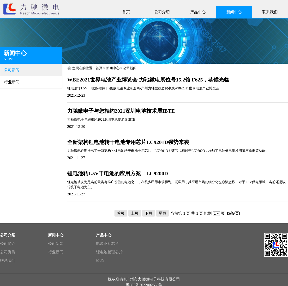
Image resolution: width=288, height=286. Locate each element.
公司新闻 (55, 244)
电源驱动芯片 (107, 244)
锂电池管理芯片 (109, 252)
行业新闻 (55, 252)
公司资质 (7, 252)
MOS (100, 260)
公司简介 (7, 244)
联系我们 (7, 260)
